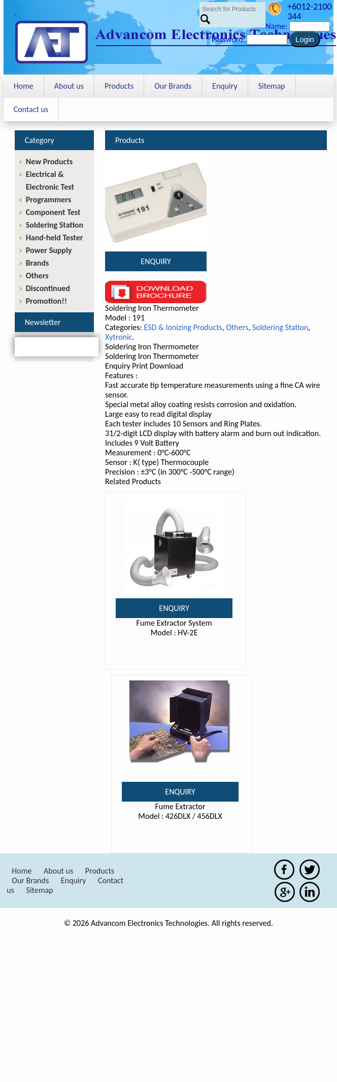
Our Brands (172, 86)
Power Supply (49, 250)
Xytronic (118, 337)
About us (69, 86)
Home (23, 86)
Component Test (53, 212)
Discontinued (48, 288)
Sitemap (271, 86)
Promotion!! (46, 301)
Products (119, 86)
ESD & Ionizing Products (183, 327)
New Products (49, 161)
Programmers (48, 199)
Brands (37, 263)
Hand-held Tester (54, 237)
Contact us (31, 109)
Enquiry (225, 86)
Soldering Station (280, 327)
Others (237, 327)
